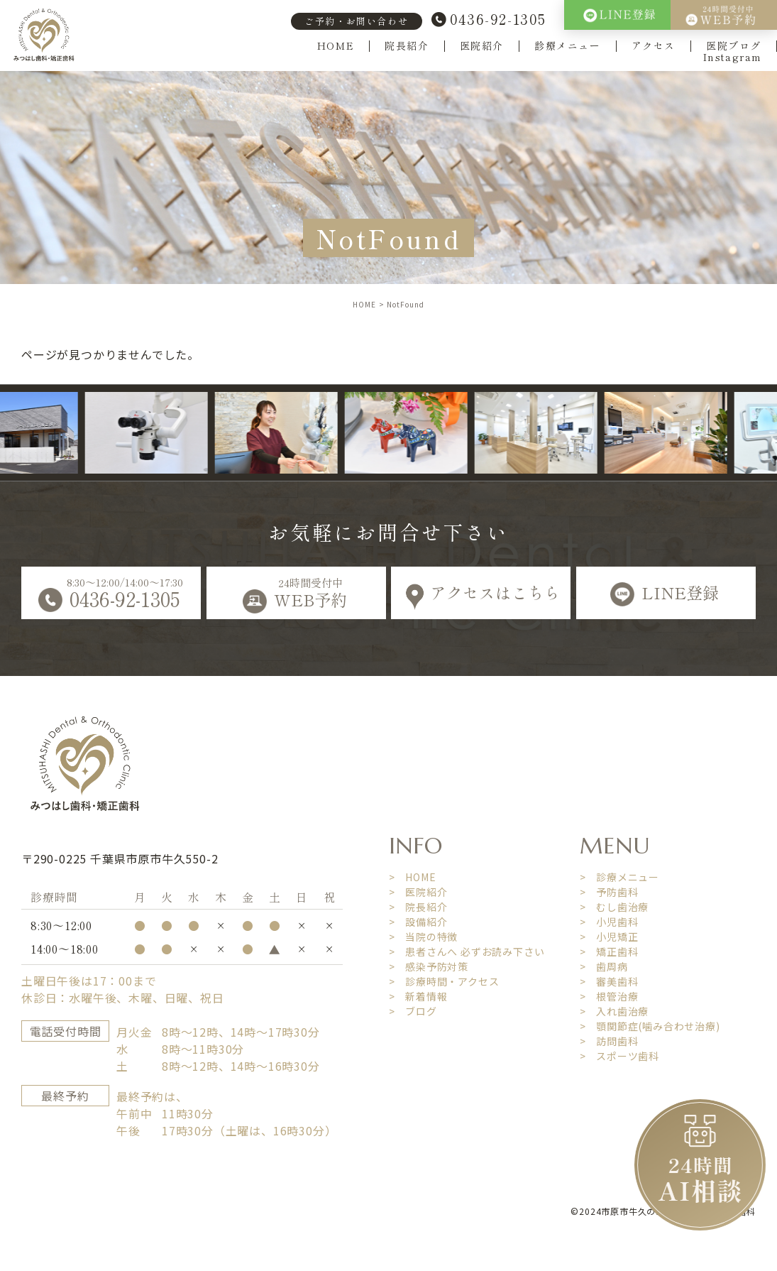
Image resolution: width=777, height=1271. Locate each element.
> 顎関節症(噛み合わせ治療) (650, 1026)
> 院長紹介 (418, 907)
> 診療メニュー (619, 877)
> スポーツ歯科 (619, 1056)
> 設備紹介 (418, 922)
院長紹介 (407, 45)
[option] (161, 433)
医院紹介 (482, 45)
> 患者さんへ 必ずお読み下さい (467, 951)
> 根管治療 (609, 996)
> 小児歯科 (609, 922)
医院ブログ (733, 45)
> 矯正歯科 (609, 951)
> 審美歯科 (609, 981)
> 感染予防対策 (428, 966)
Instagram (732, 57)
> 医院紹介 (418, 892)
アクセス (654, 45)
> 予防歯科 (609, 892)
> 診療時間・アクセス (444, 981)
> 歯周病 (604, 966)
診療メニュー (567, 45)
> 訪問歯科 (609, 1041)
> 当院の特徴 (423, 936)
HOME (335, 45)
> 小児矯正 (609, 936)
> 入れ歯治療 (614, 1011)
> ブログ (413, 1011)
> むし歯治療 (614, 907)
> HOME (412, 877)
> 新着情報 (418, 996)
